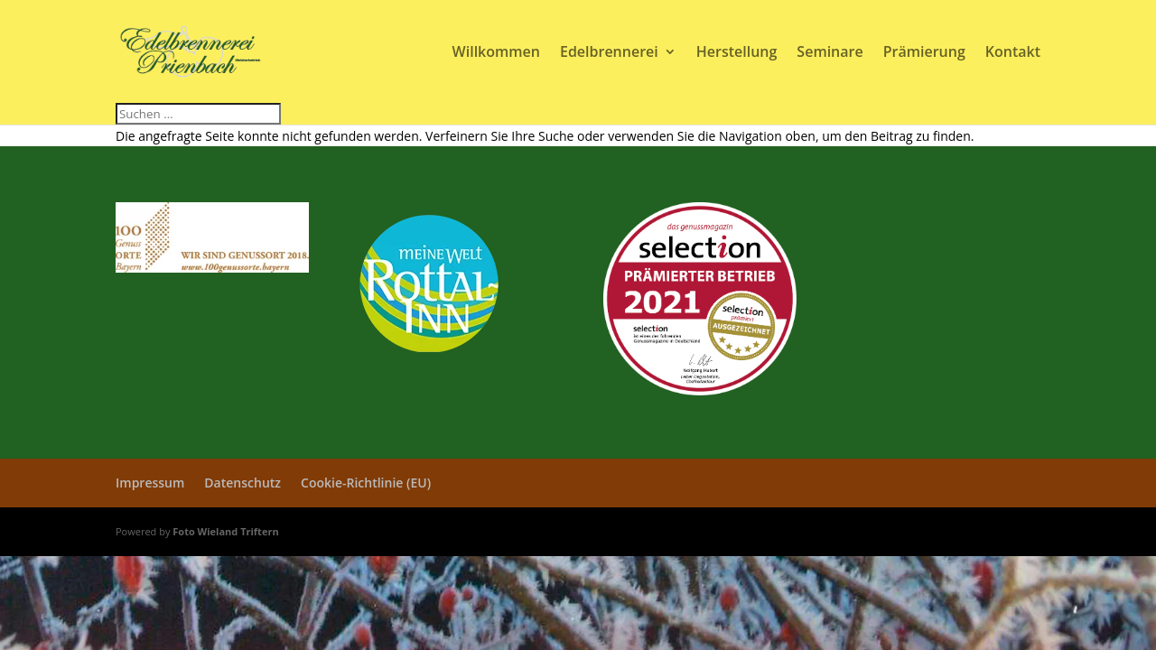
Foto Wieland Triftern (225, 531)
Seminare (829, 53)
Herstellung (737, 53)
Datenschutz (242, 482)
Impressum (150, 482)
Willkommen (496, 53)
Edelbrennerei (609, 53)
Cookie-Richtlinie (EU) (366, 482)
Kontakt (1012, 53)
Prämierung (924, 53)
